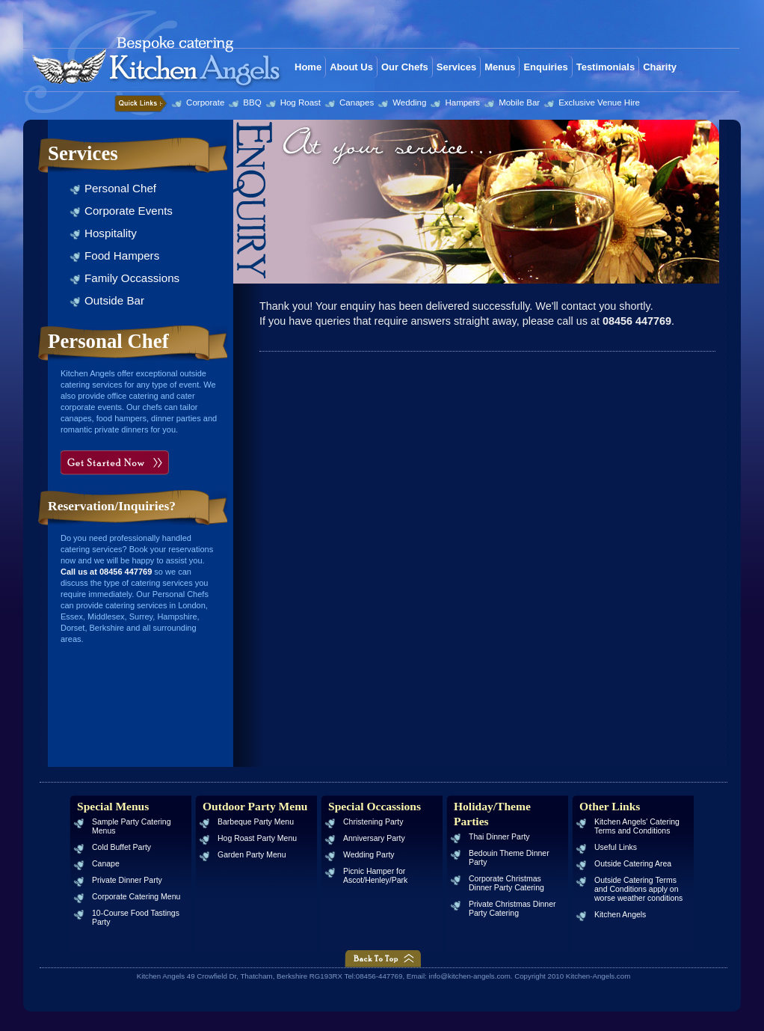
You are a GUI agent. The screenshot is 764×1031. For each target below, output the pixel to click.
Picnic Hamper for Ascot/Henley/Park (375, 875)
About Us (351, 67)
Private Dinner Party (127, 880)
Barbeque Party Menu (256, 822)
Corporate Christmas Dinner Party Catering (506, 883)
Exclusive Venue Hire (599, 102)
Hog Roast (300, 102)
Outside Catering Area (632, 864)
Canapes (356, 102)
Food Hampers (121, 255)
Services (457, 67)
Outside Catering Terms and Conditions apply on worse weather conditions (638, 889)
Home (308, 67)
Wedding (409, 102)
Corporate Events (128, 210)
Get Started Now (117, 462)
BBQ (252, 102)
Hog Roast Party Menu (257, 838)
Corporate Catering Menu (136, 897)
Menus (499, 67)
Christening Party (373, 822)
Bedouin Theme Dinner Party (509, 857)
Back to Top (383, 958)
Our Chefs (404, 67)
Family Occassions (131, 278)
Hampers (462, 102)
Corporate (205, 102)
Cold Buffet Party (121, 847)
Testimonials (605, 67)
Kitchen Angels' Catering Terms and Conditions (637, 826)
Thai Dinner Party (499, 837)
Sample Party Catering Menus (131, 826)
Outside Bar (114, 300)
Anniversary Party (374, 838)
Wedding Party (369, 855)
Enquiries (545, 67)
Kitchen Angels (620, 915)
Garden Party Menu (252, 855)
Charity (660, 67)
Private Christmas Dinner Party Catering (512, 908)
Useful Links (615, 847)
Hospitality (110, 233)
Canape (106, 864)
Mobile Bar (519, 102)
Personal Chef (120, 188)
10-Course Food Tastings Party (135, 917)
